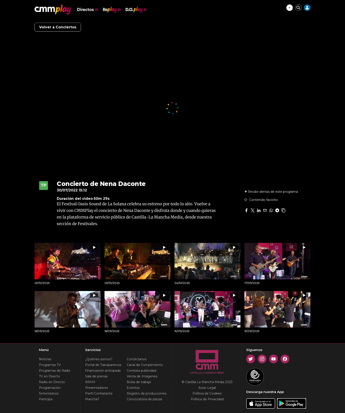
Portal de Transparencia (103, 365)
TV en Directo (49, 376)
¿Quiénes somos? (98, 359)
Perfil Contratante (99, 393)
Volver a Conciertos (57, 27)
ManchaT (92, 399)
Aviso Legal (207, 388)
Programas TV (50, 365)
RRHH (90, 382)
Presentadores (96, 388)
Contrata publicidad (141, 371)
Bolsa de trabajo (139, 382)
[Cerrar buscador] (298, 7)
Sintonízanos (49, 393)
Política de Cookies (207, 393)
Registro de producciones (146, 393)
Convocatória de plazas (144, 399)
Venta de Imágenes (142, 376)
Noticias (45, 359)
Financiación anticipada (103, 371)
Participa (45, 399)
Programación (50, 388)
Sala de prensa (96, 376)
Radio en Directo (52, 382)
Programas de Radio (54, 371)
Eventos (133, 388)
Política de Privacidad (207, 399)
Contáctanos (136, 359)
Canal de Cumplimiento (145, 365)
